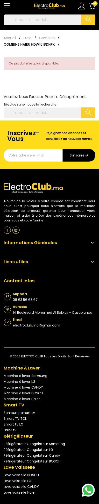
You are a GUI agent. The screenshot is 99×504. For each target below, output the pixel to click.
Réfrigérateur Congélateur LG (28, 449)
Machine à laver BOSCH (23, 393)
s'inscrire (77, 155)
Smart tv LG (13, 424)
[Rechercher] (49, 19)
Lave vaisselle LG (17, 480)
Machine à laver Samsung (25, 375)
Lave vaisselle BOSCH (21, 475)
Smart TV (14, 405)
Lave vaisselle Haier (20, 492)
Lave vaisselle (19, 467)
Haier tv (10, 430)
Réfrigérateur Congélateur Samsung (34, 443)
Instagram (16, 230)
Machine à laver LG (19, 381)
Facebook (7, 230)
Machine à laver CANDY (23, 387)
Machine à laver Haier (22, 399)
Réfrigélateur (18, 436)
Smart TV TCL (15, 418)
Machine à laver (22, 368)
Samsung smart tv (19, 412)
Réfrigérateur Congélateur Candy (32, 455)
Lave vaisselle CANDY (21, 486)
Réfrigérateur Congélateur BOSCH (32, 461)
